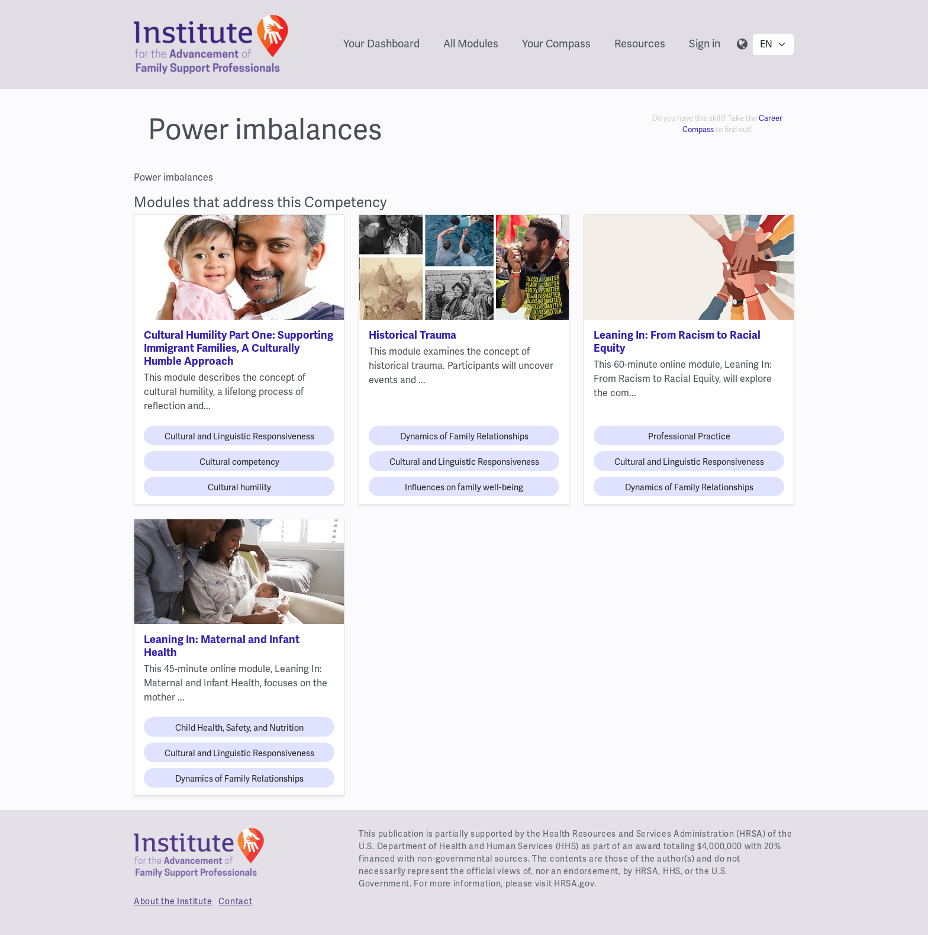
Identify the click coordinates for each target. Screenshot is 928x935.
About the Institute (173, 901)
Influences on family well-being (464, 487)
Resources (639, 43)
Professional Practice (689, 436)
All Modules (470, 43)
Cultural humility (239, 487)
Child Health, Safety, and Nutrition (239, 727)
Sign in (704, 43)
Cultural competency (239, 462)
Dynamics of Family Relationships (464, 436)
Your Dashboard (381, 43)
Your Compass (556, 43)
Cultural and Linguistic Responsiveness (239, 436)
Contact (235, 901)
